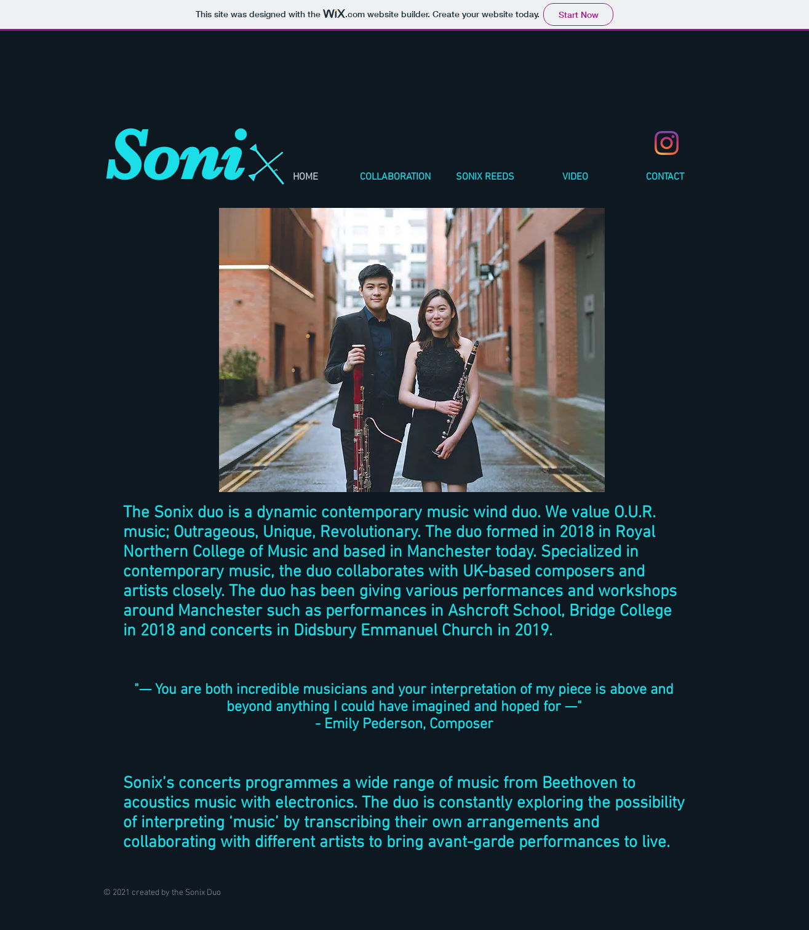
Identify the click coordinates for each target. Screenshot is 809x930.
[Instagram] (667, 143)
